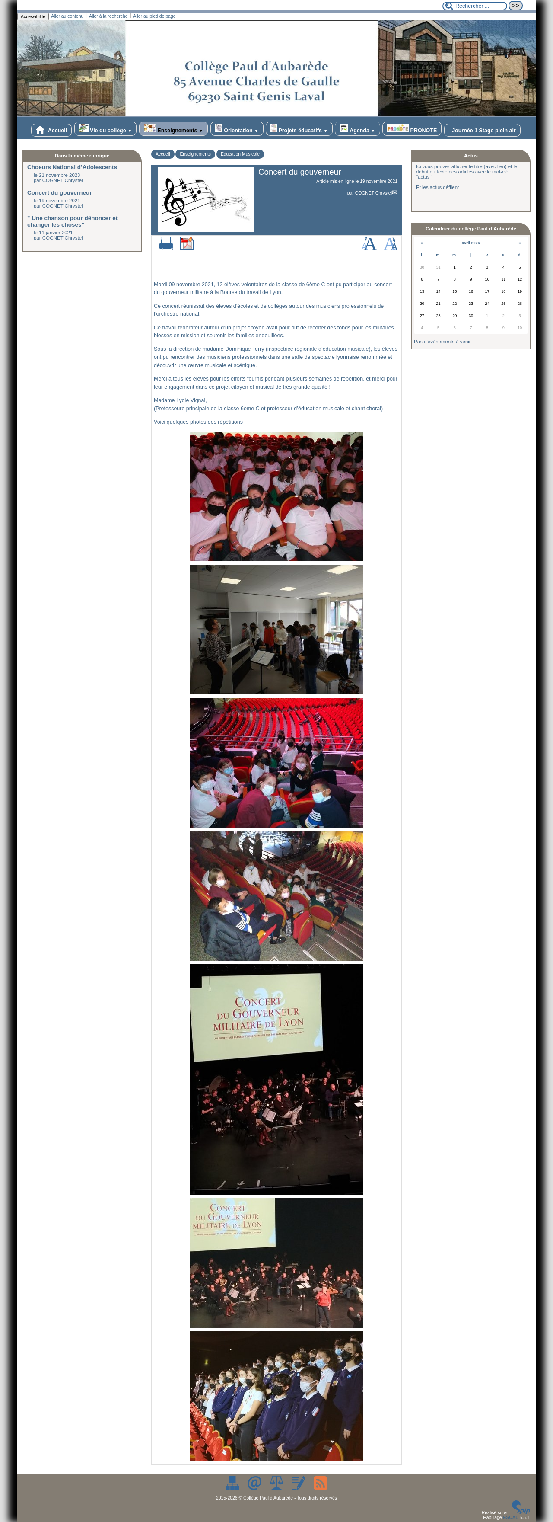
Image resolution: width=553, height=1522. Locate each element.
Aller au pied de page (154, 16)
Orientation (237, 129)
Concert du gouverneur (59, 192)
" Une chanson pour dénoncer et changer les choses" (72, 221)
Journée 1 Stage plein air (482, 130)
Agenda (357, 129)
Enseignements (173, 129)
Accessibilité (33, 16)
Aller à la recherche (108, 16)
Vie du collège (105, 129)
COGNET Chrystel (373, 193)
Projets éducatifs (299, 129)
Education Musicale (240, 154)
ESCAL (510, 1517)
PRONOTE (412, 129)
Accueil (51, 130)
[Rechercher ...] (474, 6)
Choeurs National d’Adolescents (72, 167)
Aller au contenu (67, 16)
